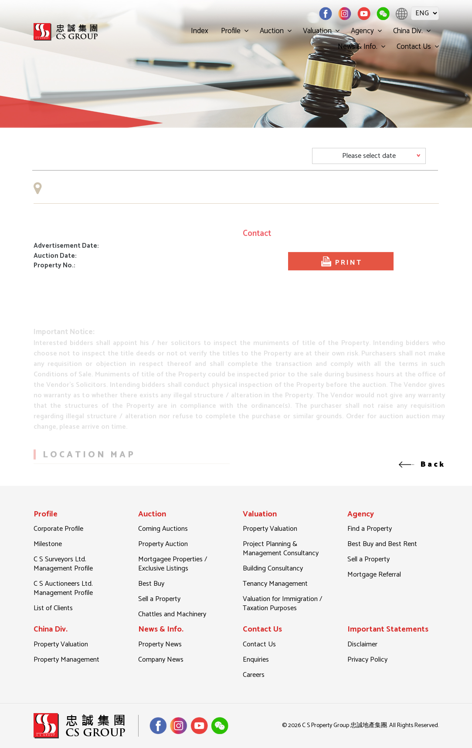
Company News (160, 660)
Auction (272, 31)
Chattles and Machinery (172, 614)
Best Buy (151, 584)
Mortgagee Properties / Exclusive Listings (172, 563)
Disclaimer (362, 644)
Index (199, 31)
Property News (160, 644)
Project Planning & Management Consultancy (281, 548)
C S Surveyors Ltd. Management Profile (63, 563)
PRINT (340, 278)
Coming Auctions (163, 529)
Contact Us (414, 47)
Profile (231, 31)
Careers (254, 675)
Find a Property (369, 529)
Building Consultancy (273, 568)
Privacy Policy (367, 660)
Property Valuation (270, 529)
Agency (362, 31)
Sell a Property (159, 599)
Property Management (66, 660)
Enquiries (256, 660)
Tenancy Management (275, 584)
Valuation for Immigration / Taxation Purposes (282, 603)
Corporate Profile (58, 529)
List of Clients (53, 608)
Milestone (48, 544)
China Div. (408, 31)
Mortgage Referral (374, 575)
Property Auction (163, 544)
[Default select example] (369, 156)
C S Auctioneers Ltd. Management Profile (63, 588)
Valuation (317, 31)
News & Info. (357, 47)
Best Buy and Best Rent (382, 544)
